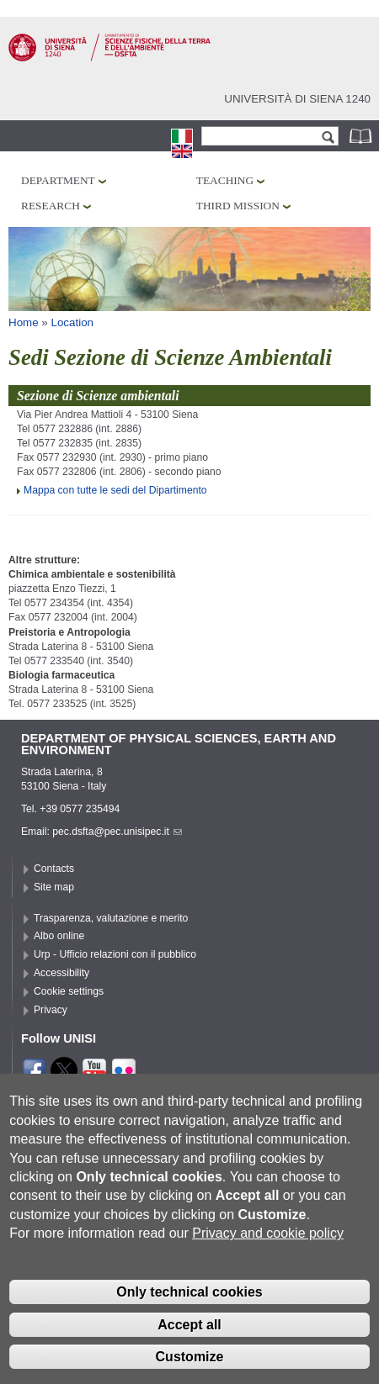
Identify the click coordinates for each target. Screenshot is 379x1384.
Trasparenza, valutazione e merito (111, 918)
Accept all (189, 1353)
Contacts (54, 868)
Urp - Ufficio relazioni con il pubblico (115, 954)
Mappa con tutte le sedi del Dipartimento (115, 490)
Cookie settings (69, 991)
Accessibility (61, 973)
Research (50, 205)
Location (72, 322)
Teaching (225, 180)
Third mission (238, 205)
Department (58, 180)
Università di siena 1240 (297, 98)
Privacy (50, 1010)
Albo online (59, 936)
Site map (54, 887)
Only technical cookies (189, 1320)
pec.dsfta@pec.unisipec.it (117, 831)
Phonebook (362, 135)
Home (23, 322)
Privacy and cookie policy (268, 1262)
